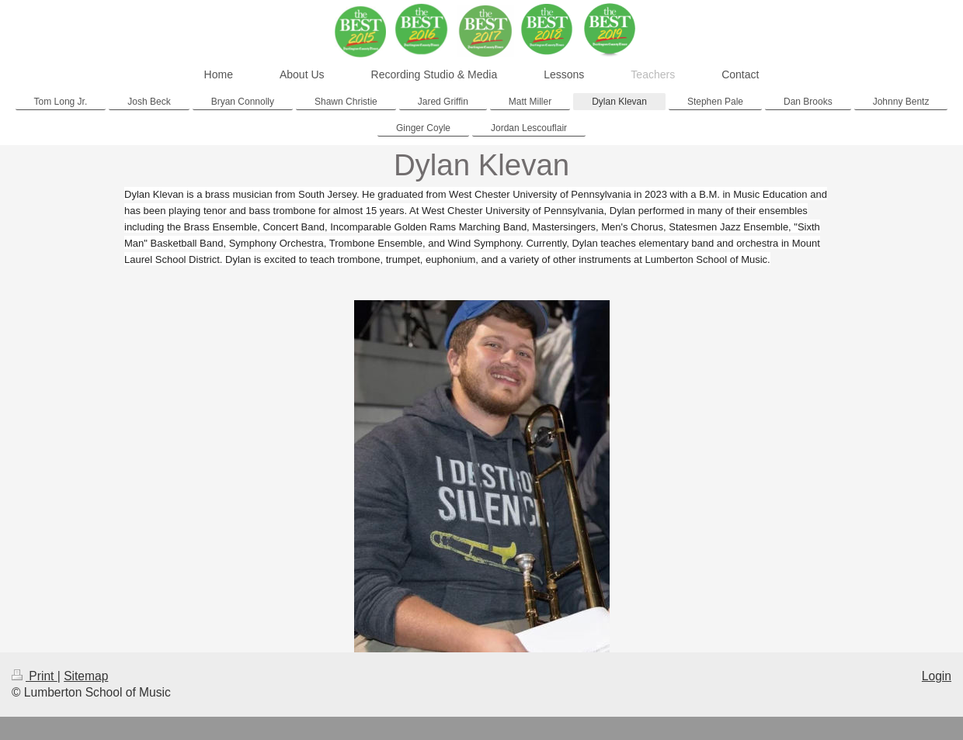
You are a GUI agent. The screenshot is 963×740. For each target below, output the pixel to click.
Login (936, 676)
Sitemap (86, 676)
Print (34, 676)
